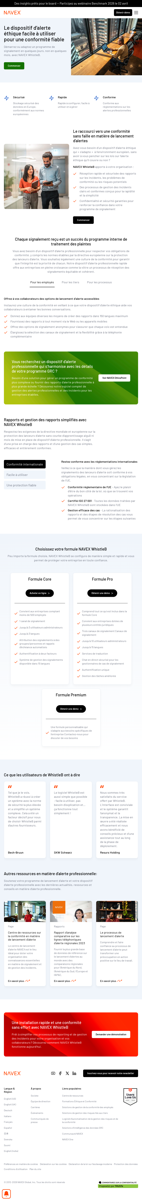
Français (8, 1122)
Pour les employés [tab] (42, 282)
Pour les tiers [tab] (70, 282)
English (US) (10, 1098)
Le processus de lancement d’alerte (112, 934)
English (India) (11, 1151)
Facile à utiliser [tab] (17, 475)
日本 (6, 1133)
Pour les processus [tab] (99, 282)
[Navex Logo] (12, 13)
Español (8, 1127)
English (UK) (10, 1104)
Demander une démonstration (111, 1034)
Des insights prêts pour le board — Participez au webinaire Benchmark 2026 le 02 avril (71, 3)
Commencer (14, 65)
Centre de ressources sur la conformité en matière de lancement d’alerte (24, 936)
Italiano (7, 1116)
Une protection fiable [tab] (21, 485)
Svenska (8, 1139)
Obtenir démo (123, 12)
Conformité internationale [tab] (25, 464)
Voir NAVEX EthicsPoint (114, 377)
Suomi (7, 1145)
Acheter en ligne (40, 593)
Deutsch (8, 1110)
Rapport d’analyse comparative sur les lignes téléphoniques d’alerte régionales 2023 (69, 938)
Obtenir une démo (102, 593)
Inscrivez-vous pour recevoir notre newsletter (110, 1073)
